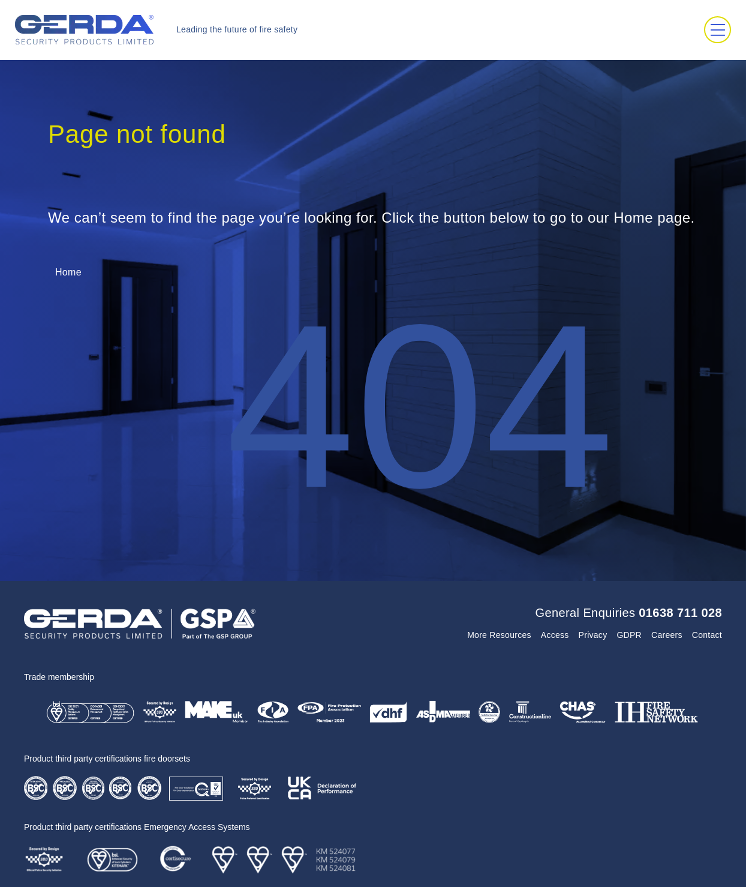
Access (555, 635)
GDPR (629, 635)
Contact (707, 635)
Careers (666, 635)
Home (68, 272)
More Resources (499, 635)
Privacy (593, 635)
